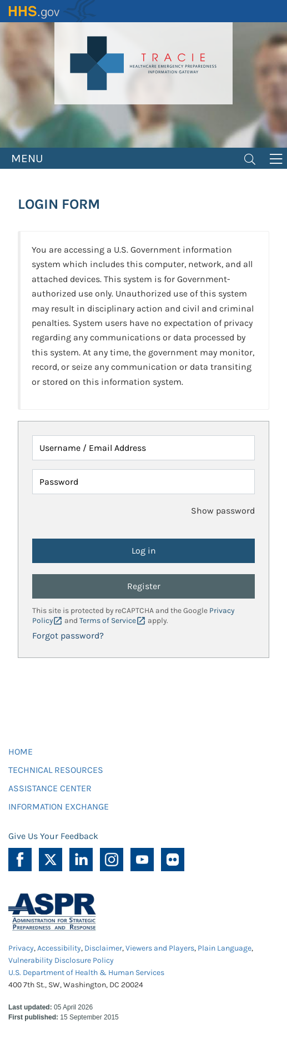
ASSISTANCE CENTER (50, 788)
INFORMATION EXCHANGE (58, 806)
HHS (52, 11)
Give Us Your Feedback (53, 836)
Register (143, 586)
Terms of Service (107, 620)
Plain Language (224, 948)
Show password (223, 510)
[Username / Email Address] (143, 447)
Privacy (21, 948)
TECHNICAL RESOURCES (55, 770)
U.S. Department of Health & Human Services (86, 972)
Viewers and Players (159, 948)
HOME (20, 751)
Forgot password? (68, 635)
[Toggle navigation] (250, 158)
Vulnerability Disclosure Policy (61, 960)
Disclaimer (103, 948)
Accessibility (59, 948)
